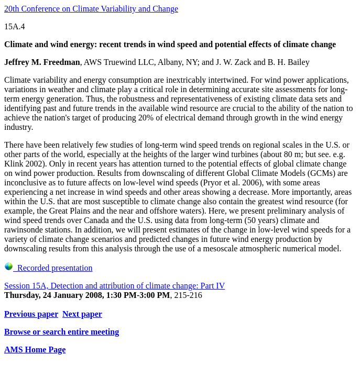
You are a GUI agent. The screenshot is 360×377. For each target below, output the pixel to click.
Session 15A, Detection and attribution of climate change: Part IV (114, 285)
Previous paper (31, 313)
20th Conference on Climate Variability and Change (91, 8)
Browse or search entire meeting (61, 331)
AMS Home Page (35, 349)
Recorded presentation (48, 267)
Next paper (82, 313)
